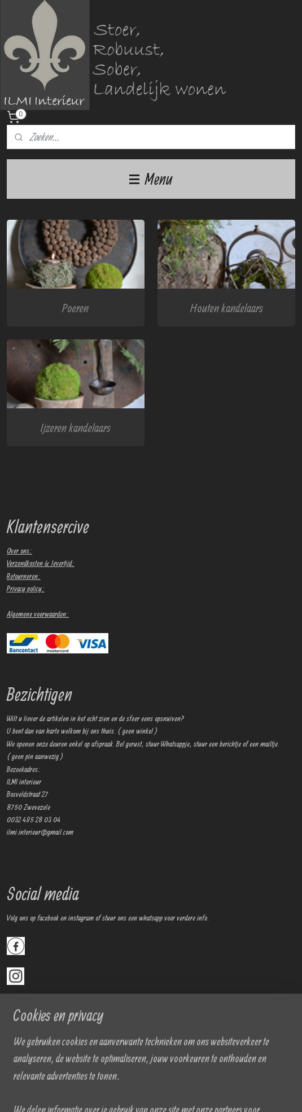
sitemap (152, 1091)
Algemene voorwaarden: (38, 613)
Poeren (75, 307)
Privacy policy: (26, 588)
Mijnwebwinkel (254, 1091)
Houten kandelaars (226, 307)
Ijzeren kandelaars (76, 427)
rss (165, 1091)
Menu (151, 178)
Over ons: (19, 550)
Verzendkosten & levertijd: (41, 563)
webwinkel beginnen (192, 1091)
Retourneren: (24, 576)
